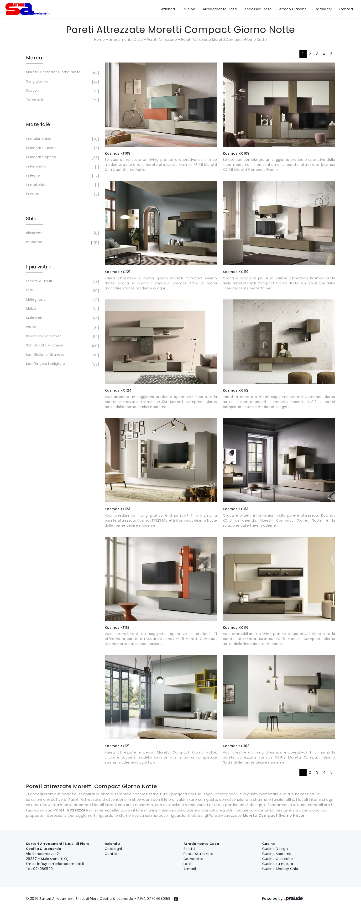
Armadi (189, 868)
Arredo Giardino (293, 9)
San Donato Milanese (62, 346)
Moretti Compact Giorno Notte (62, 72)
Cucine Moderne (277, 853)
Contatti (346, 9)
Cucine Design (275, 848)
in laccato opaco (62, 157)
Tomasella (62, 100)
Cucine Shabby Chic (280, 868)
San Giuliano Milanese (62, 355)
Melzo (62, 309)
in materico (62, 185)
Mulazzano (62, 318)
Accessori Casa (258, 9)
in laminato (62, 167)
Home (99, 39)
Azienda (168, 9)
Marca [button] (34, 57)
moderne (62, 242)
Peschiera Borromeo (62, 337)
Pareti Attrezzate (162, 39)
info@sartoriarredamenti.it (60, 863)
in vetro (62, 194)
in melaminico (62, 139)
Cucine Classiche (277, 858)
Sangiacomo (62, 82)
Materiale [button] (38, 124)
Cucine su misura (277, 863)
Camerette (193, 858)
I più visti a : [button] (40, 266)
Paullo (62, 327)
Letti (187, 863)
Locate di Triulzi (62, 281)
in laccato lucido (62, 148)
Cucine (189, 9)
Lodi (62, 290)
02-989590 (43, 868)
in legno (62, 176)
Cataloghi (323, 9)
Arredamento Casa (220, 9)
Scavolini (62, 91)
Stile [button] (31, 218)
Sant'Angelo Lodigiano (62, 364)
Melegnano (62, 300)
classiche (62, 233)
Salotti (189, 848)
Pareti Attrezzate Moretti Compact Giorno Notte (224, 39)
